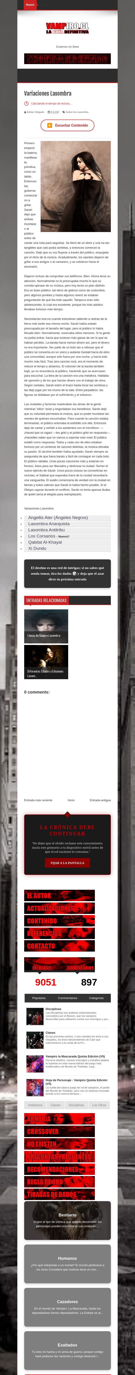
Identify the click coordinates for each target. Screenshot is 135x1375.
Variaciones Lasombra (38, 508)
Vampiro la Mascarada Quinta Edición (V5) (75, 1021)
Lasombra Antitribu (46, 529)
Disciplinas (53, 973)
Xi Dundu (37, 548)
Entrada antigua (100, 764)
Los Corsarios (41, 536)
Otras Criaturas (68, 1343)
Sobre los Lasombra (77, 112)
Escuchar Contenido (67, 125)
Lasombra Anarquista (49, 523)
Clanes (50, 997)
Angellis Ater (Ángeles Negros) (58, 517)
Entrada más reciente (38, 764)
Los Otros (99, 1069)
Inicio (71, 764)
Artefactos (35, 1069)
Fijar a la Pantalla (67, 827)
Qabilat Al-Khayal (45, 542)
